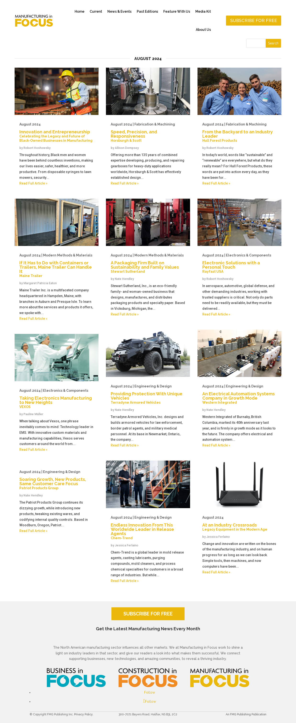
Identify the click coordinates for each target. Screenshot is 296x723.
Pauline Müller (33, 414)
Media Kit (203, 11)
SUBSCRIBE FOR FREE (148, 614)
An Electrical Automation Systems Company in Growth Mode (239, 394)
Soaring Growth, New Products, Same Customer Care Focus (56, 480)
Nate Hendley (33, 495)
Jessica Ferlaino (126, 545)
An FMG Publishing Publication (246, 714)
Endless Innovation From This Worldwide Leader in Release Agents (148, 527)
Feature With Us (176, 11)
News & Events (119, 11)
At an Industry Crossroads (239, 523)
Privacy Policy (83, 714)
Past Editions (147, 11)
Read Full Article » (33, 183)
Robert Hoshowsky (36, 148)
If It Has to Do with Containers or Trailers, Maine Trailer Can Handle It (56, 265)
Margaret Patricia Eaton (40, 283)
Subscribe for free (253, 20)
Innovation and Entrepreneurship (56, 132)
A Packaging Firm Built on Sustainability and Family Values (148, 263)
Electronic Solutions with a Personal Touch (239, 263)
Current (96, 11)
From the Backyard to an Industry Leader (239, 132)
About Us (203, 30)
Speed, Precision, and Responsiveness (148, 132)
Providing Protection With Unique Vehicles (148, 394)
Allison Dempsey (127, 148)
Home (79, 11)
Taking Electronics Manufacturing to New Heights (56, 398)
